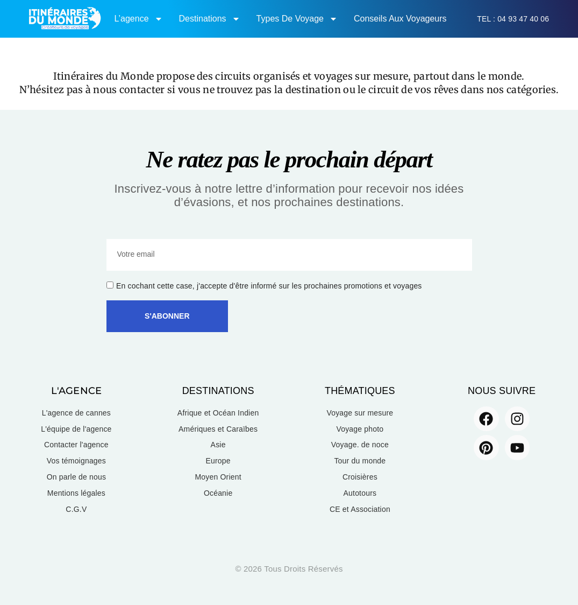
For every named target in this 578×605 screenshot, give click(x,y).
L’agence (138, 19)
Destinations (209, 19)
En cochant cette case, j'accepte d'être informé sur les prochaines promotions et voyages (269, 286)
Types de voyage (297, 19)
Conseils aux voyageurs (400, 18)
